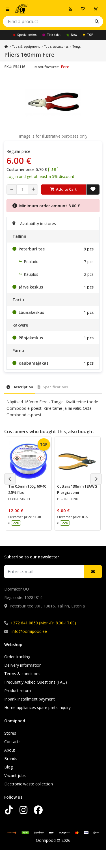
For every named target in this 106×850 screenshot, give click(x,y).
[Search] (96, 21)
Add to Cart (63, 189)
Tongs (77, 47)
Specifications (53, 386)
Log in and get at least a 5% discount (40, 176)
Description (20, 386)
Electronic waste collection (28, 784)
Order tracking (17, 656)
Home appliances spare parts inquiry (37, 707)
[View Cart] (95, 8)
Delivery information (23, 665)
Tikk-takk (51, 35)
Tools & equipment (26, 47)
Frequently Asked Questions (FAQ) (35, 682)
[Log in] (70, 8)
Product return (17, 690)
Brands (10, 758)
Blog (8, 767)
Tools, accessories (56, 47)
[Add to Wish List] (92, 189)
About (9, 750)
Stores (10, 733)
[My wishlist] (83, 8)
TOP (88, 35)
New (71, 35)
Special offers (25, 35)
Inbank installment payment (29, 699)
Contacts (12, 741)
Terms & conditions (22, 673)
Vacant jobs (15, 775)
